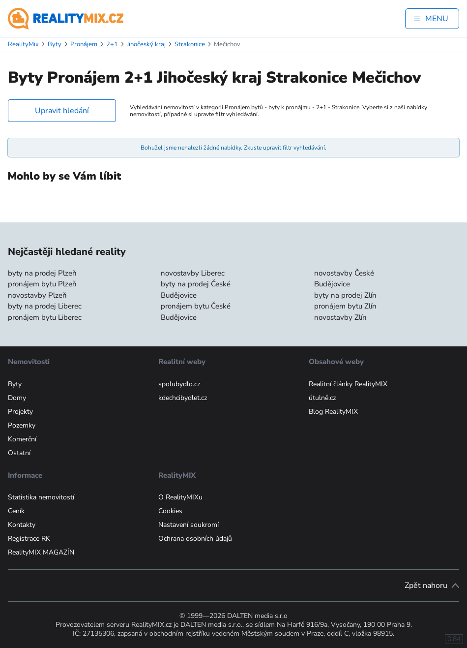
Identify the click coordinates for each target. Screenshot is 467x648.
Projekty (20, 411)
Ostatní (19, 453)
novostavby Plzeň (37, 295)
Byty (15, 384)
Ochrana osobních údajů (195, 538)
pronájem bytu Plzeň (42, 284)
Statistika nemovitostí (41, 497)
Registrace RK (29, 538)
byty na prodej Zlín (345, 295)
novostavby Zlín (340, 317)
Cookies (170, 511)
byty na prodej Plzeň (42, 273)
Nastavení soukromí (188, 524)
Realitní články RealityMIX (348, 384)
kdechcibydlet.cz (182, 397)
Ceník (16, 511)
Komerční (22, 439)
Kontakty (21, 524)
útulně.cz (322, 397)
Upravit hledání (62, 110)
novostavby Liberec (193, 273)
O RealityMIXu (180, 497)
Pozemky (21, 425)
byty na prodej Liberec (45, 306)
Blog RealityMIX (333, 411)
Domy (17, 397)
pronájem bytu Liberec (45, 317)
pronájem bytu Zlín (345, 306)
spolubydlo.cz (179, 384)
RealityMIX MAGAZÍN (41, 552)
